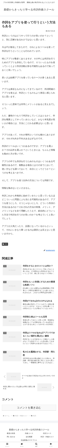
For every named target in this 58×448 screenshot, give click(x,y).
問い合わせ (11, 437)
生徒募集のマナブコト (29, 440)
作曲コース (29, 434)
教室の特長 (11, 434)
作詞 (5, 244)
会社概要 (29, 437)
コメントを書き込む (29, 408)
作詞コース (47, 434)
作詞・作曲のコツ (47, 437)
